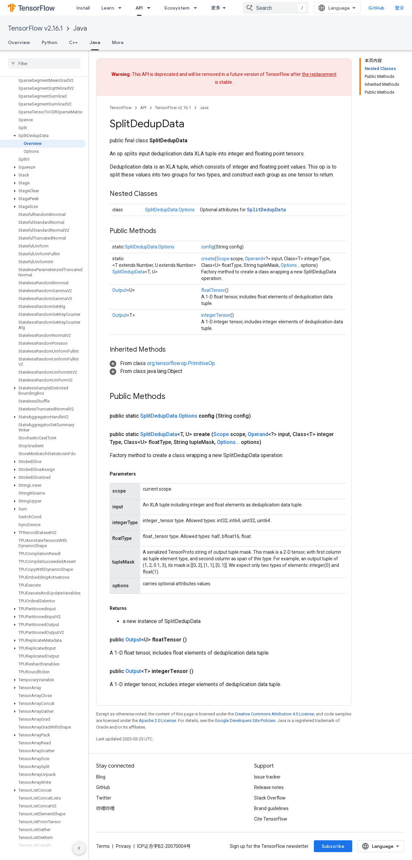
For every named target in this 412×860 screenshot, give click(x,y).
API (143, 107)
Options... (290, 265)
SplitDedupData (266, 209)
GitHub (376, 8)
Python (49, 42)
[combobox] (276, 8)
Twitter (103, 798)
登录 (399, 8)
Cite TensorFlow (270, 819)
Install (83, 8)
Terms (103, 846)
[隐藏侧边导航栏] (79, 848)
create (208, 258)
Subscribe (333, 846)
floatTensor (213, 290)
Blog (100, 776)
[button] (43, 136)
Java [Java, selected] (95, 42)
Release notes (269, 787)
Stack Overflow (270, 798)
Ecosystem (176, 8)
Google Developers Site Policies (245, 720)
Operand (254, 258)
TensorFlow (121, 107)
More (118, 42)
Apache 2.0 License (157, 720)
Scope (222, 258)
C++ (73, 42)
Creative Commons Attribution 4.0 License (274, 713)
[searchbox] (44, 63)
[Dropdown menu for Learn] (122, 8)
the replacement (319, 74)
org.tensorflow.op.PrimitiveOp (181, 363)
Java (80, 28)
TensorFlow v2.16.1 (35, 28)
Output (119, 290)
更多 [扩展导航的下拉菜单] (215, 8)
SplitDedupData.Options (170, 209)
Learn (107, 8)
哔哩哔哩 (105, 808)
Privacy (123, 846)
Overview (19, 42)
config (207, 246)
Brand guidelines (271, 808)
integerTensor (215, 315)
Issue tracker (267, 776)
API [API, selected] (139, 8)
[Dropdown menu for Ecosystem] (197, 8)
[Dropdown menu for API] (151, 8)
